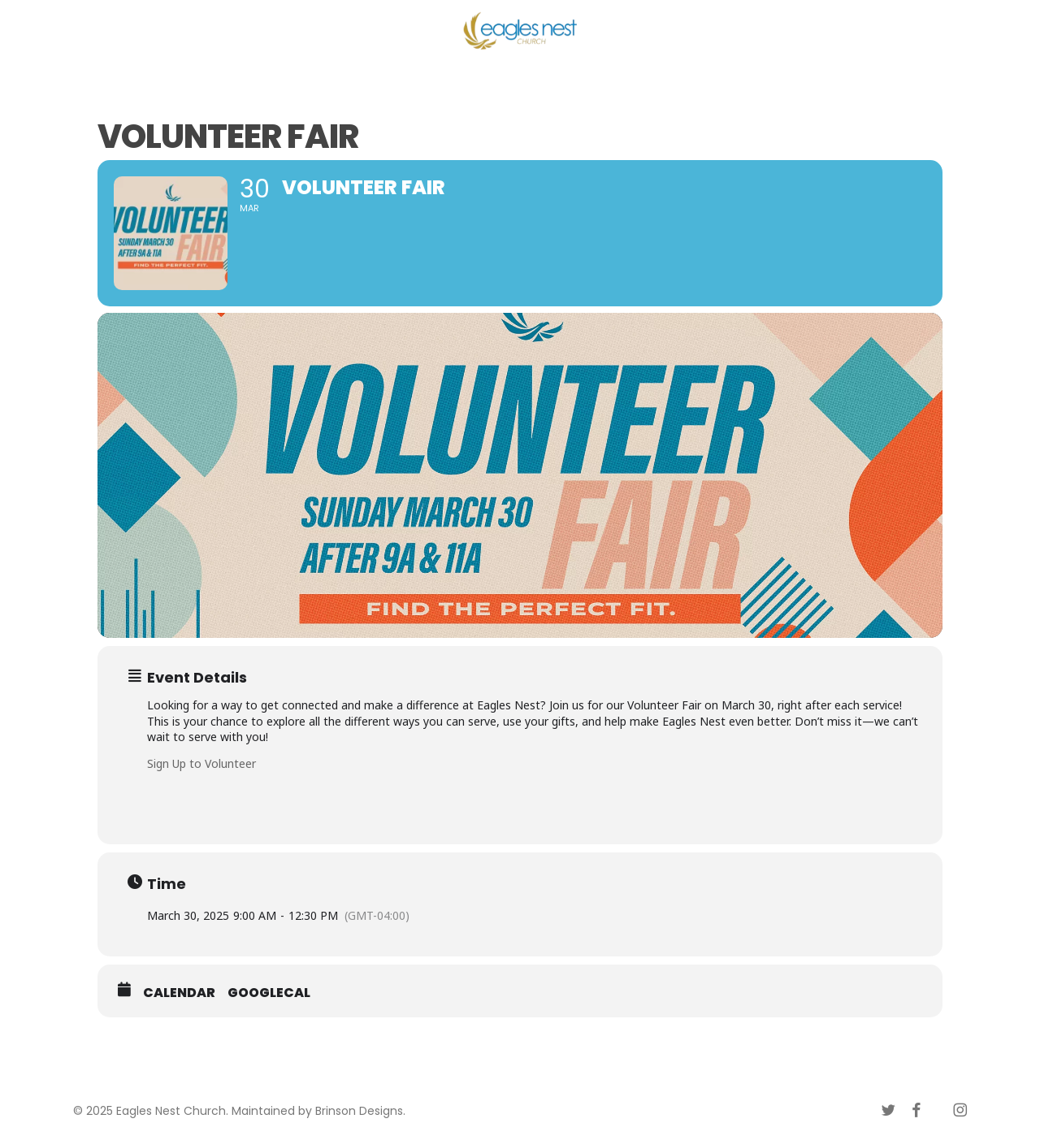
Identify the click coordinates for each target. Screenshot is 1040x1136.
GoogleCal (269, 993)
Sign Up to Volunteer (201, 763)
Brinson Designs (359, 1111)
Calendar (179, 993)
